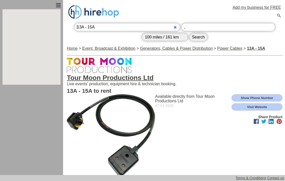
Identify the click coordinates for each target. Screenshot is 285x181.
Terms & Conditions (251, 178)
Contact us (275, 178)
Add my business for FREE (257, 7)
